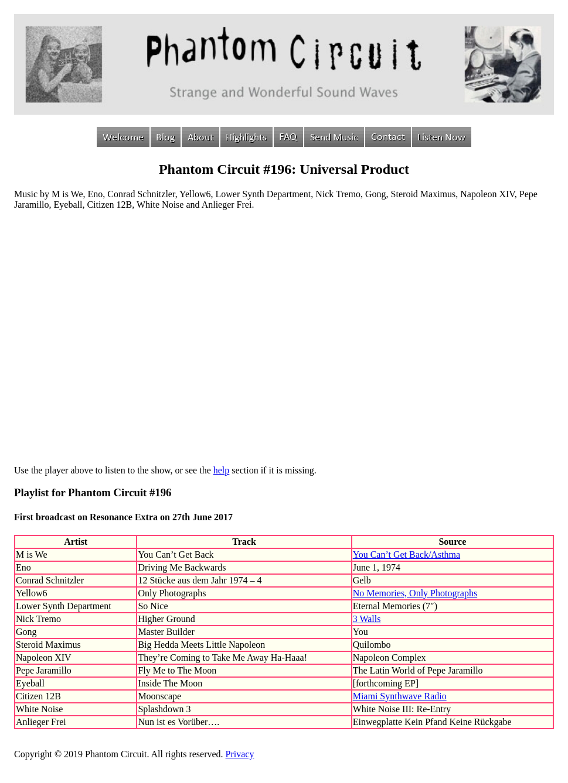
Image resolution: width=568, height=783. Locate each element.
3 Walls (367, 619)
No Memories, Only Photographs (415, 593)
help (221, 470)
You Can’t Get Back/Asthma (406, 554)
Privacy (240, 754)
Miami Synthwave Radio (400, 696)
